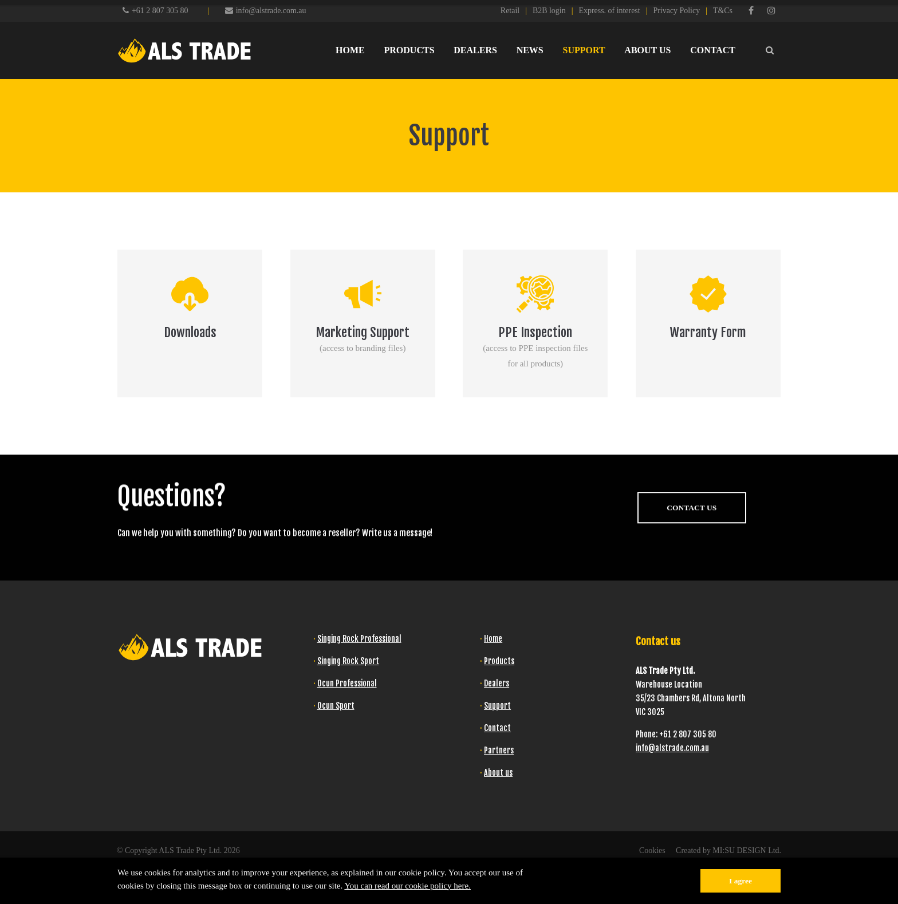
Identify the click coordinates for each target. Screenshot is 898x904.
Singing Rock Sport (348, 661)
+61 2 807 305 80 (160, 10)
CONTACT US (691, 526)
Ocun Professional (347, 683)
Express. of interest (609, 10)
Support (497, 705)
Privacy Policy (676, 10)
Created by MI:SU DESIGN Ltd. (728, 850)
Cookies (652, 850)
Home (493, 639)
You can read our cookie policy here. (407, 885)
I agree (740, 881)
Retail (510, 10)
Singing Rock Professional (359, 639)
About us (498, 772)
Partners (499, 750)
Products (499, 661)
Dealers (496, 683)
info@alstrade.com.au (265, 10)
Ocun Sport (336, 705)
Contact (497, 728)
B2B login (549, 10)
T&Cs (722, 10)
